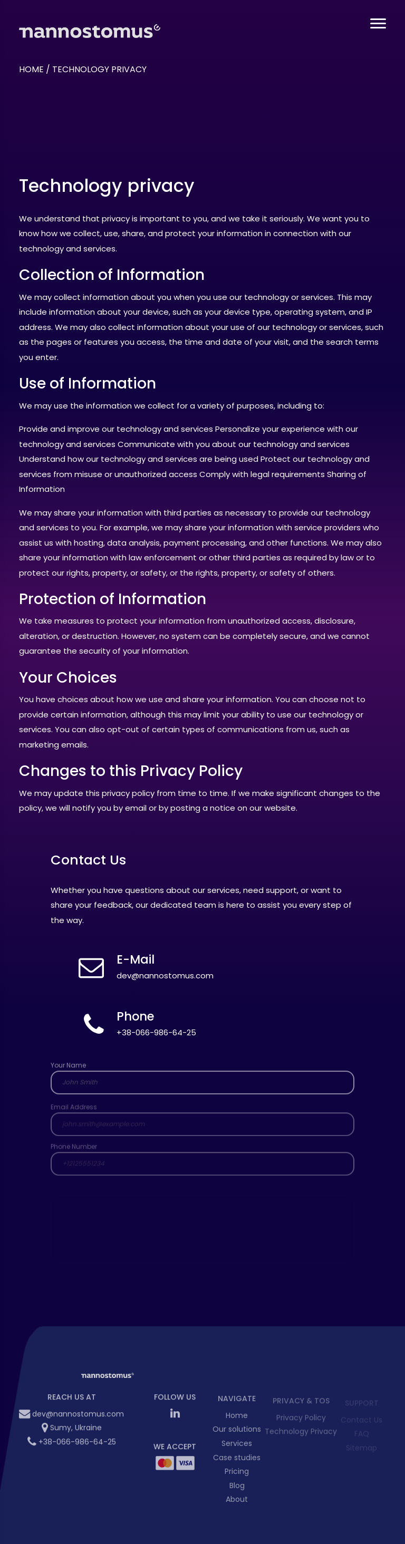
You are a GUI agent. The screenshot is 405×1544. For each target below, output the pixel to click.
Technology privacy (99, 69)
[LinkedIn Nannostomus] (175, 1418)
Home (31, 69)
